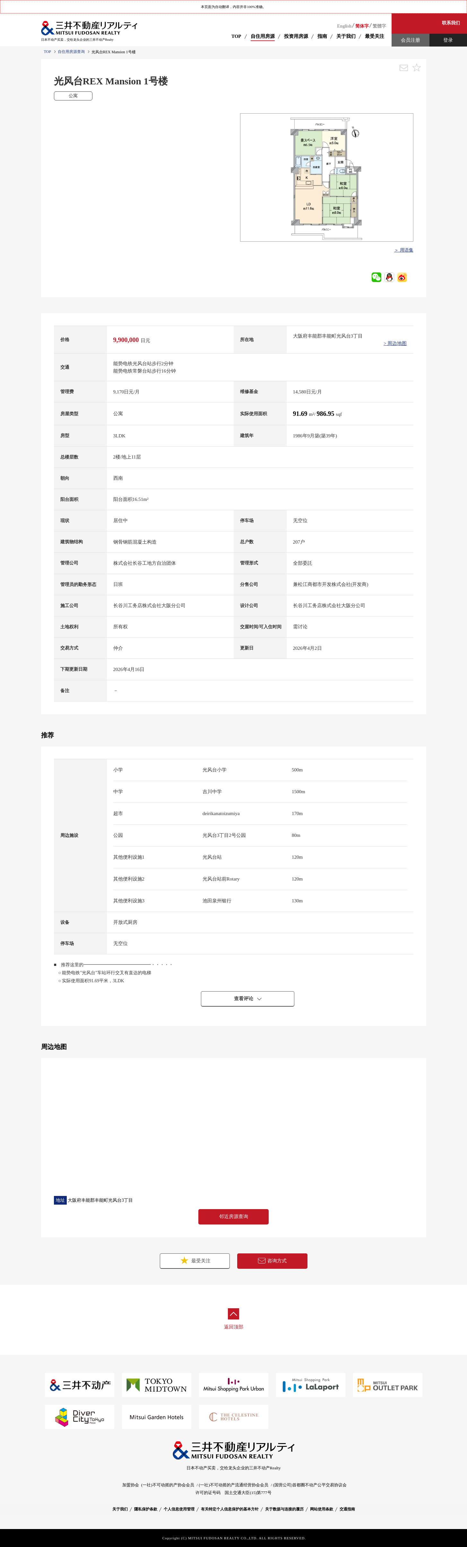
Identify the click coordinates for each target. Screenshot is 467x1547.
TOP (236, 36)
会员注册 (410, 40)
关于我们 (120, 1509)
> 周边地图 (395, 343)
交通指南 (347, 1509)
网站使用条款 (321, 1509)
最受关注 (195, 1260)
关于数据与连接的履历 (284, 1509)
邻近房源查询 (233, 1216)
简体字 (362, 26)
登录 (448, 40)
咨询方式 (272, 1261)
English (344, 26)
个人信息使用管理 (179, 1509)
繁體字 (379, 26)
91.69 (301, 413)
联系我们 (451, 23)
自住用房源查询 (71, 51)
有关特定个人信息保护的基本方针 (230, 1509)
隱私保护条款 (145, 1509)
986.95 (326, 413)
